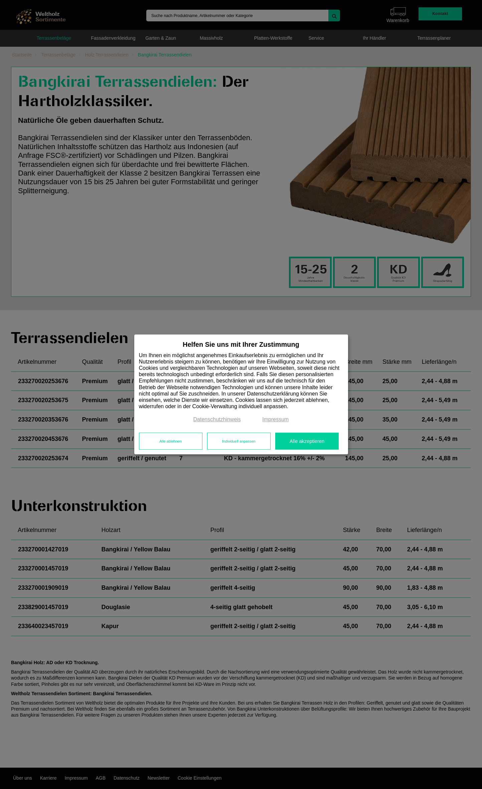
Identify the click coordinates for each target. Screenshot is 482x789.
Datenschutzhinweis (217, 420)
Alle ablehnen (170, 441)
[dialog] (241, 394)
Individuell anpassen (239, 441)
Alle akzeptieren (307, 441)
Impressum (275, 420)
